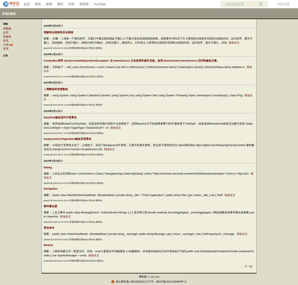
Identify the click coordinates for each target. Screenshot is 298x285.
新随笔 (7, 36)
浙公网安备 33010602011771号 (132, 281)
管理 (5, 48)
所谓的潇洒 (9, 13)
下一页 (248, 266)
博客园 (7, 28)
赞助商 (84, 4)
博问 (60, 4)
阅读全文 (234, 42)
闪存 (71, 4)
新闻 (49, 4)
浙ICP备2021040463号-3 (171, 281)
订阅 (5, 44)
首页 (5, 32)
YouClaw (100, 4)
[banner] (9, 4)
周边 (38, 4)
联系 (5, 40)
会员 (27, 4)
